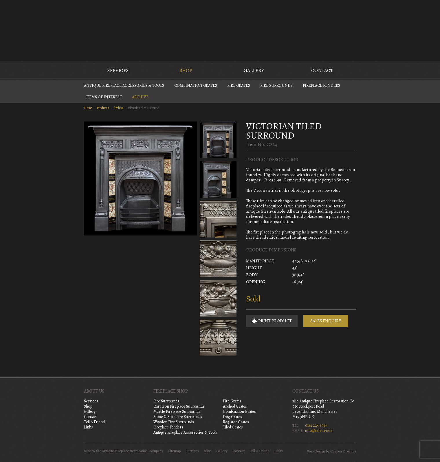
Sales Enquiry (325, 321)
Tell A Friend (94, 422)
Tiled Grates (233, 427)
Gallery (254, 70)
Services (118, 70)
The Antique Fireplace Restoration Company (220, 30)
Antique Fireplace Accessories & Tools (124, 85)
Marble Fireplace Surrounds (176, 411)
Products (103, 108)
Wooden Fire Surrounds (173, 422)
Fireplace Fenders (321, 85)
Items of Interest (103, 97)
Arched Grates (235, 406)
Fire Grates (238, 85)
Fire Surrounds (276, 85)
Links (88, 427)
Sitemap (174, 451)
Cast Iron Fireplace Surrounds (178, 406)
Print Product (272, 321)
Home (88, 108)
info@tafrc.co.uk (319, 430)
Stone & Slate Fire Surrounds (177, 416)
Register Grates (236, 422)
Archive (140, 97)
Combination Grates (195, 85)
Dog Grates (232, 416)
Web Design (316, 451)
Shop (186, 70)
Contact (322, 70)
